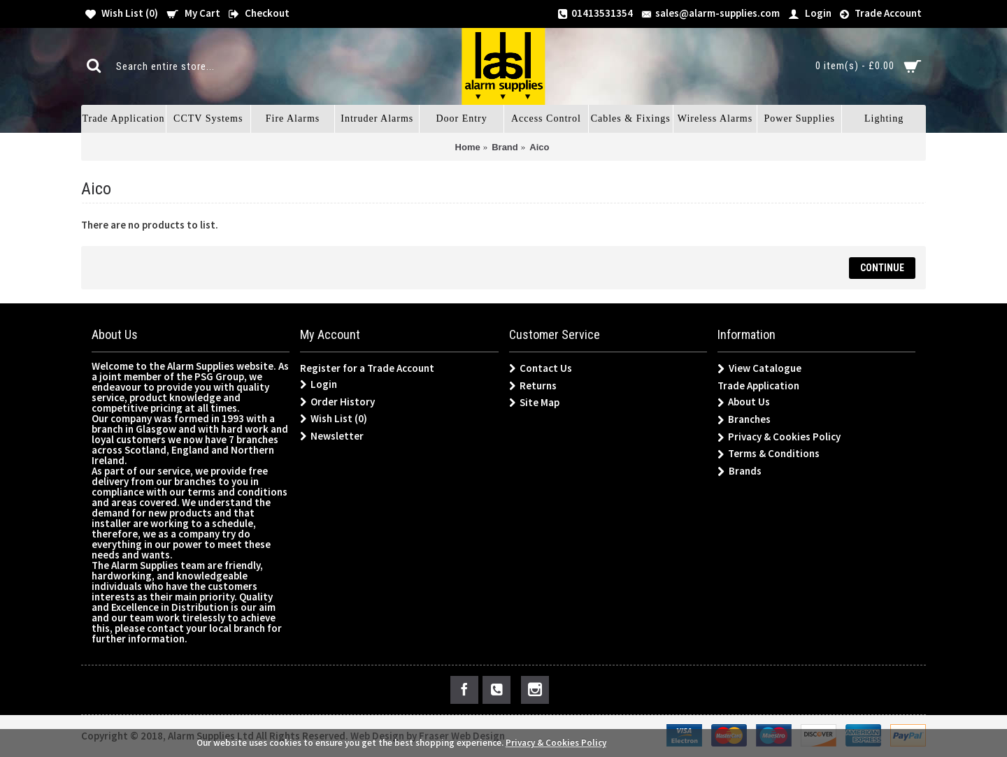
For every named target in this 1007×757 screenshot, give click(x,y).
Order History (337, 402)
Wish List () (333, 419)
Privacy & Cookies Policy (779, 437)
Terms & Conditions (768, 454)
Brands (739, 471)
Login (318, 384)
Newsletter (332, 436)
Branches (744, 419)
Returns (533, 386)
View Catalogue (759, 368)
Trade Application (758, 385)
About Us (743, 402)
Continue (882, 267)
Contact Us (540, 368)
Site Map (534, 403)
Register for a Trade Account (367, 368)
